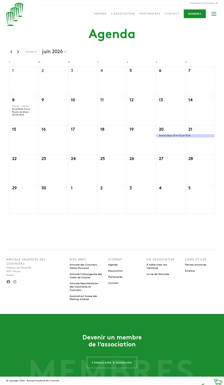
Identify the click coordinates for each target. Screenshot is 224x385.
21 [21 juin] (190, 130)
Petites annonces (195, 265)
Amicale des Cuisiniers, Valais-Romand (84, 266)
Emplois (190, 271)
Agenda (100, 14)
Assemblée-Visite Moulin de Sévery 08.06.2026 (21, 112)
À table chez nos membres (156, 266)
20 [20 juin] (161, 130)
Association (115, 271)
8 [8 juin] (13, 100)
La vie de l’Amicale (157, 274)
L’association (123, 14)
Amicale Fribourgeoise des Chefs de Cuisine (86, 276)
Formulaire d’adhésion (112, 363)
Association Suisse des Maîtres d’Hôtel (83, 298)
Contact (172, 14)
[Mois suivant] (18, 52)
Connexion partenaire (204, 3)
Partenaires (149, 14)
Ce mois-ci (31, 52)
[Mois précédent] (11, 52)
